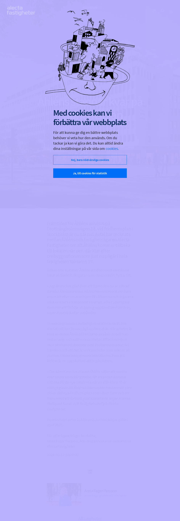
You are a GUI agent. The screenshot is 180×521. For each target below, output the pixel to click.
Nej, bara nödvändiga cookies (90, 160)
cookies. (112, 148)
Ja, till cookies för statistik (90, 173)
